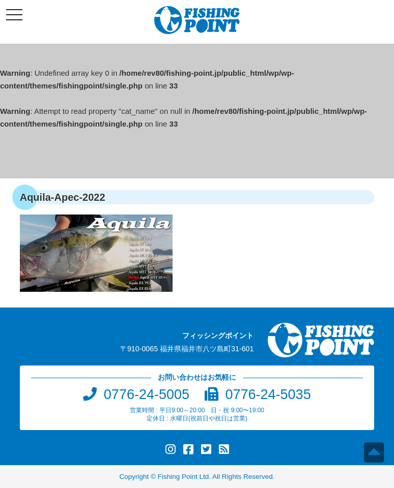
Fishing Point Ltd (183, 476)
